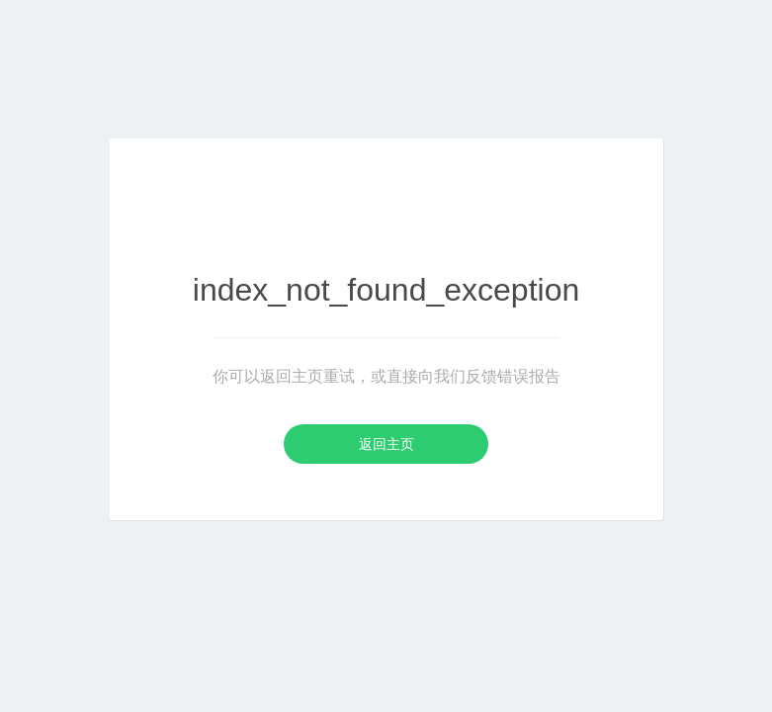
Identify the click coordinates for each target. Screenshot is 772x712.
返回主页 (386, 444)
